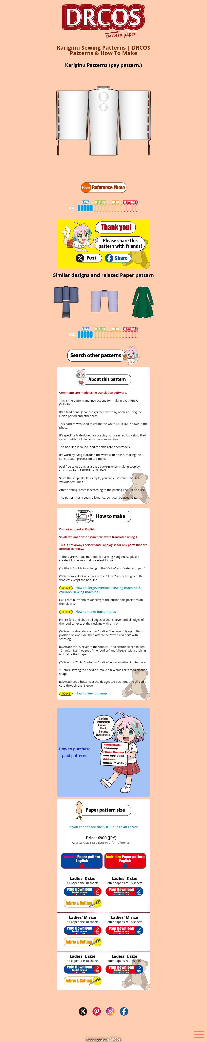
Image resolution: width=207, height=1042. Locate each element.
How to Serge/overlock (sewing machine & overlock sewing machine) (100, 590)
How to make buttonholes (87, 611)
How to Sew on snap (83, 693)
